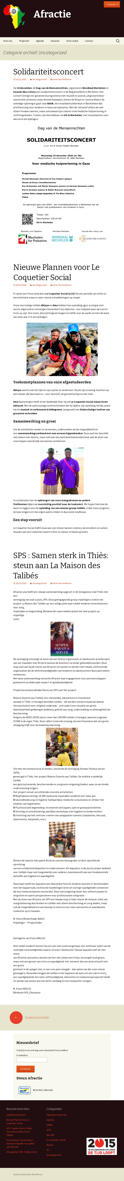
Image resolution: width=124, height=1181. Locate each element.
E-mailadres (22, 1055)
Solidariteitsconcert (48, 72)
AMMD (49, 1124)
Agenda (40, 40)
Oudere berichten (29, 1017)
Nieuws (49, 1144)
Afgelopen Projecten (56, 1114)
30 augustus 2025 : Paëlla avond (21, 1151)
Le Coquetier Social (55, 1139)
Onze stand (72, 40)
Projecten (24, 40)
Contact (89, 40)
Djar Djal (50, 1134)
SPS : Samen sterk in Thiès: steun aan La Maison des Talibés (60, 565)
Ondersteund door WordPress (28, 1174)
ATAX (48, 1129)
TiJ (47, 1149)
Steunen (55, 40)
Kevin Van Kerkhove (62, 79)
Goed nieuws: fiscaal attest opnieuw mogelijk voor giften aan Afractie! (20, 1143)
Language (111, 4)
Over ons (7, 40)
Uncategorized (39, 79)
